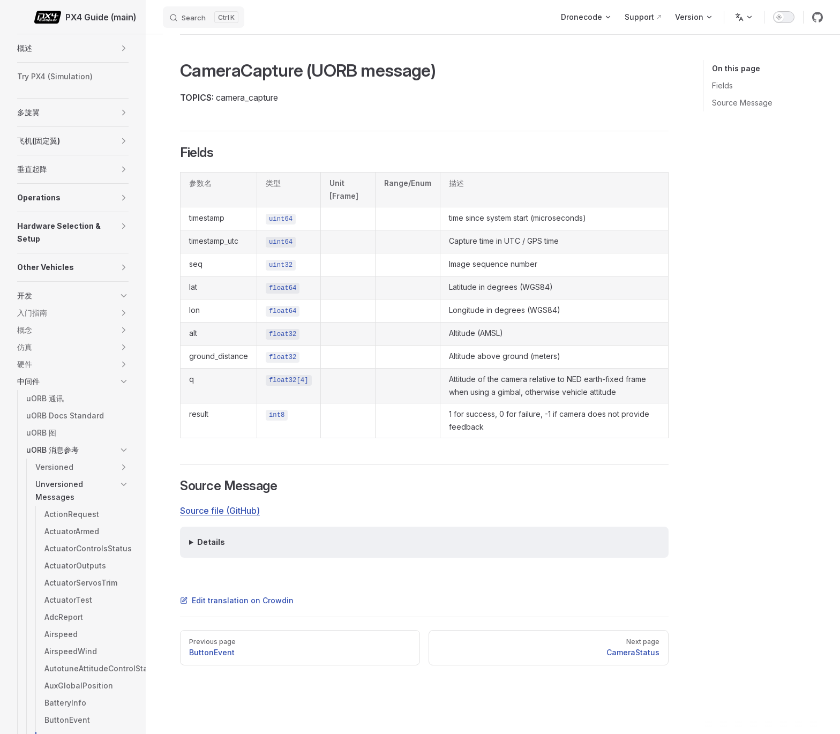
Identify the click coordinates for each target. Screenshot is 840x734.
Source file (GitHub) (220, 510)
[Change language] (744, 17)
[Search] (203, 17)
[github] (817, 17)
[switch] (783, 17)
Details (211, 541)
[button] (123, 48)
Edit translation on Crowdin (237, 600)
